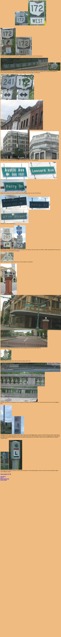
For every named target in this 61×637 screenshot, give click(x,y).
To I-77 (2, 477)
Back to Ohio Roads (5, 478)
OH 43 (18, 250)
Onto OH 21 (3, 476)
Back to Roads (4, 480)
